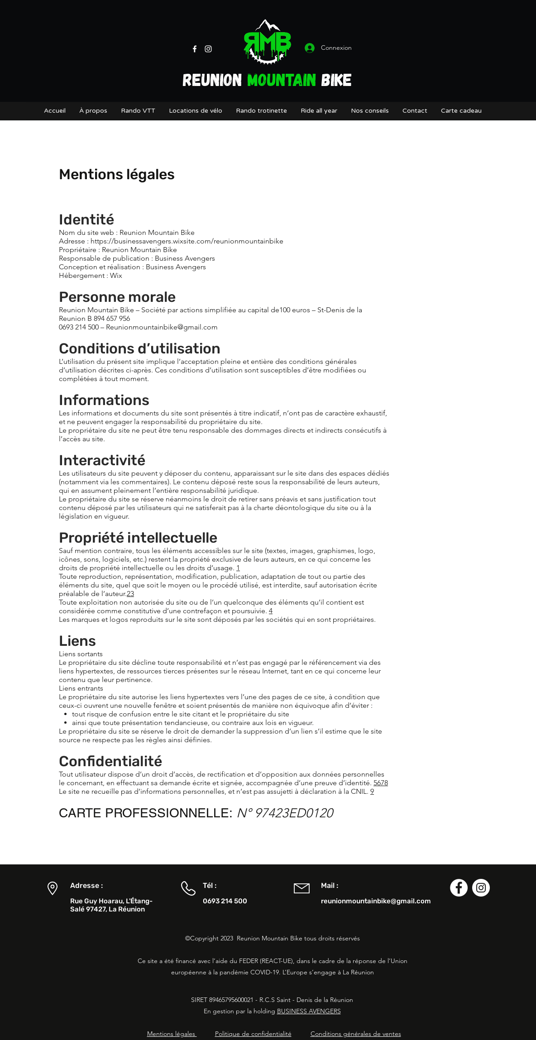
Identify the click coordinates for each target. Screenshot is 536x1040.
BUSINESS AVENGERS (309, 1011)
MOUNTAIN (281, 79)
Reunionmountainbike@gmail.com (162, 327)
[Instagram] (208, 48)
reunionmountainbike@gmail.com (376, 901)
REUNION (215, 79)
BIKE (334, 79)
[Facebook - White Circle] (459, 888)
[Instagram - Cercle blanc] (481, 888)
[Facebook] (194, 48)
